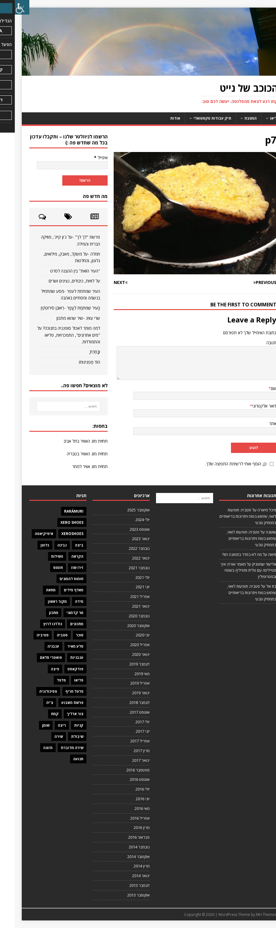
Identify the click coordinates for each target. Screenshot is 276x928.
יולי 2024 (128, 519)
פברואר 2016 (124, 837)
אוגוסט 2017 (125, 712)
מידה (64, 601)
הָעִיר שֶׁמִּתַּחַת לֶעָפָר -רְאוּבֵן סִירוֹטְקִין (55, 308)
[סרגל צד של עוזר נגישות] (7, 7)
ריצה (47, 725)
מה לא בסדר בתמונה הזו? (227, 554)
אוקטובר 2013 (123, 895)
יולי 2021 (128, 577)
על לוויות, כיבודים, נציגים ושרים (59, 281)
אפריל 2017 (125, 741)
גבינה (47, 545)
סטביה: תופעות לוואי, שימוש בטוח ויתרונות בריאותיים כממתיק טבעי (233, 516)
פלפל (46, 680)
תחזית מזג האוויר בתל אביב (71, 441)
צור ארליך (60, 713)
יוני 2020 (128, 635)
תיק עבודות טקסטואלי (197, 118)
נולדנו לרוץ (37, 623)
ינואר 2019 (126, 692)
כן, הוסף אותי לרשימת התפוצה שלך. (225, 464)
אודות (160, 118)
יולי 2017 (128, 722)
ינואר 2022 (126, 558)
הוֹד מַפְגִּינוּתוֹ (74, 362)
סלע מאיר (61, 646)
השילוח (42, 556)
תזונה (33, 747)
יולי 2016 (128, 789)
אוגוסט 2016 (125, 779)
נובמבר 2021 (124, 567)
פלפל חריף (59, 691)
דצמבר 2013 (125, 885)
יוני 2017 (128, 731)
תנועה (63, 758)
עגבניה (38, 646)
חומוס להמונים (57, 578)
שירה (44, 736)
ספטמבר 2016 (123, 770)
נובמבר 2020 (124, 616)
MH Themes (251, 914)
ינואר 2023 (126, 538)
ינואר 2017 (126, 760)
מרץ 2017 (127, 750)
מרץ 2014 (127, 866)
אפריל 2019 (125, 683)
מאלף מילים (59, 590)
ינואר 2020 (126, 654)
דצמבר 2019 (125, 664)
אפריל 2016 (125, 818)
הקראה (63, 556)
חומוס (43, 567)
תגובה (256, 342)
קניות (64, 725)
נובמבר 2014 (124, 847)
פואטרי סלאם (36, 657)
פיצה (40, 669)
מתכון (39, 612)
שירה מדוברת (57, 747)
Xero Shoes (57, 522)
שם (258, 388)
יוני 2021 (128, 586)
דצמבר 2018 (125, 702)
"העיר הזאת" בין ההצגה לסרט (60, 271)
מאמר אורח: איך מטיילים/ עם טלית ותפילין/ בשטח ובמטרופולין (233, 570)
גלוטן (30, 545)
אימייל (86, 157)
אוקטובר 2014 (123, 856)
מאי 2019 (127, 673)
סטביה (47, 635)
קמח (40, 713)
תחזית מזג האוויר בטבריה (72, 454)
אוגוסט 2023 (125, 529)
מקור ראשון (42, 601)
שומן (31, 725)
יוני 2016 (128, 798)
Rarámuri (59, 511)
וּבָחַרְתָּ (80, 352)
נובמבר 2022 (124, 548)
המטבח (236, 118)
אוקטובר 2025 (123, 510)
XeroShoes (58, 533)
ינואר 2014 (126, 875)
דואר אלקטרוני (249, 406)
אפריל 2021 (125, 596)
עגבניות (62, 657)
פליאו (260, 118)
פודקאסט (61, 669)
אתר (257, 423)
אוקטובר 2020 (123, 625)
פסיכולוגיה (33, 691)
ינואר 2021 (126, 606)
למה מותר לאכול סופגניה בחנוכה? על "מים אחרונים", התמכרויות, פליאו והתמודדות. (53, 335)
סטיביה (28, 635)
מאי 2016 (127, 808)
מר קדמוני (60, 612)
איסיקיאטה (29, 533)
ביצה (64, 545)
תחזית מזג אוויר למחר (75, 466)
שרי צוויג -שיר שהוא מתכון (63, 318)
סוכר (65, 635)
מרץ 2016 (127, 827)
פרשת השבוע (58, 702)
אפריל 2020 (125, 644)
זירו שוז (62, 567)
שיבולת (62, 736)
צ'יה (34, 702)
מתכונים (62, 623)
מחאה (36, 590)
